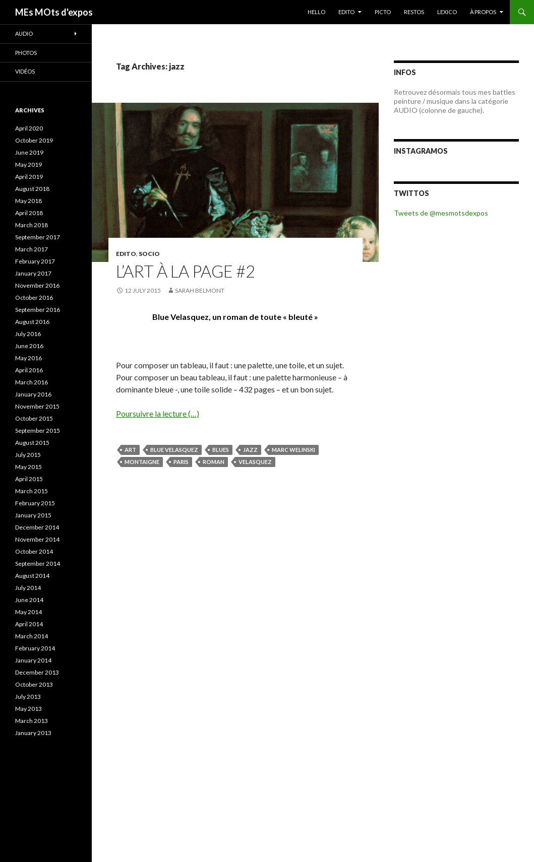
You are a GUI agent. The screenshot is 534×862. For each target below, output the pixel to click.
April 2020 (29, 128)
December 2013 (37, 672)
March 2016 (31, 382)
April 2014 (29, 624)
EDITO (346, 12)
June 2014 (29, 600)
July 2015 (28, 454)
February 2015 (35, 503)
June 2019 (29, 152)
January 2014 (33, 660)
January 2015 (33, 515)
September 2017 (37, 237)
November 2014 (37, 539)
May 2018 (28, 201)
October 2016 (34, 297)
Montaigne (142, 461)
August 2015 (32, 442)
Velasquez (255, 461)
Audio (24, 33)
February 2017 (35, 261)
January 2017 (33, 273)
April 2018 (29, 213)
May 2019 (28, 164)
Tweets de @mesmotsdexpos (441, 213)
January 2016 (33, 394)
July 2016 (28, 334)
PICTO (383, 12)
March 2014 (31, 636)
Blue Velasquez (174, 449)
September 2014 (37, 563)
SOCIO (149, 253)
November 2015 (37, 406)
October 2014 (34, 551)
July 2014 (28, 587)
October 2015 (34, 418)
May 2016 (28, 358)
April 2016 (29, 370)
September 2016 (37, 309)
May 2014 (28, 612)
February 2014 (35, 648)
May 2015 (28, 467)
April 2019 (29, 176)
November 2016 (37, 285)
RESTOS (414, 12)
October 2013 (34, 684)
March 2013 (31, 720)
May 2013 (28, 708)
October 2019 (34, 140)
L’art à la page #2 (185, 271)
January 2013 (33, 733)
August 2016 (32, 321)
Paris (181, 461)
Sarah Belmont (199, 290)
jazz (250, 449)
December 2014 (37, 527)
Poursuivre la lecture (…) (157, 413)
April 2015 (29, 479)
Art (130, 449)
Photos (26, 52)
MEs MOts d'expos (54, 12)
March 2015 (31, 491)
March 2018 (31, 225)
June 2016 (29, 346)
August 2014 (32, 575)
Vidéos (25, 71)
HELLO (316, 12)
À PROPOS (483, 12)
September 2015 (37, 430)
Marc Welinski (293, 449)
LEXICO (447, 12)
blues (220, 449)
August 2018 (32, 188)
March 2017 (31, 249)
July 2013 (28, 696)
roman (213, 461)
